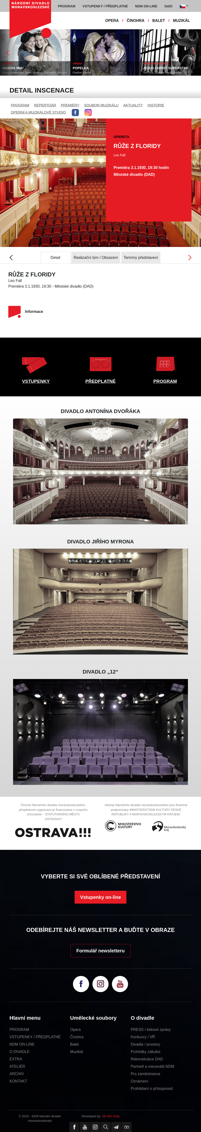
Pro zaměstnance (145, 1074)
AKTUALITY (133, 105)
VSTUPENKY (36, 381)
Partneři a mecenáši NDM (152, 1066)
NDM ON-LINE (22, 1044)
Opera (75, 1030)
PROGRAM (20, 105)
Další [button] (168, 6)
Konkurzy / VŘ (143, 1037)
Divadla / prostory (145, 1044)
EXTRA (16, 1059)
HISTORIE (156, 105)
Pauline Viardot (82, 72)
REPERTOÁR (45, 105)
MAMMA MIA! (13, 68)
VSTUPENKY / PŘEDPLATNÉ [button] (105, 6)
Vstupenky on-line (100, 897)
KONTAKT (18, 1081)
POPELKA (81, 68)
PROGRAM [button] (66, 6)
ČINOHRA (135, 21)
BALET (158, 21)
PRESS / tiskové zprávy (151, 1030)
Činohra (76, 1037)
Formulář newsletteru (100, 950)
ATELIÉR (17, 1066)
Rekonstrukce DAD (147, 1059)
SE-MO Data (111, 1116)
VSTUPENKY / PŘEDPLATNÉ (35, 1037)
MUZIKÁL (181, 21)
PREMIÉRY (70, 105)
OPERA (112, 21)
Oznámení (139, 1081)
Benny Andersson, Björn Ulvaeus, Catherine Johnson (34, 72)
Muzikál (76, 1052)
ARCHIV (17, 1074)
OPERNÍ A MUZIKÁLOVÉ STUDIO (38, 112)
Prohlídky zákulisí (145, 1052)
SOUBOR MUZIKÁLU (101, 105)
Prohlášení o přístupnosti (152, 1089)
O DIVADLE (19, 1052)
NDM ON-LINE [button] (146, 6)
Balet (74, 1044)
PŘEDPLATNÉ (100, 381)
